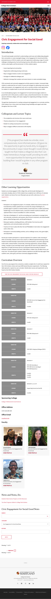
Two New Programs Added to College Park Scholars (14, 502)
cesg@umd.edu (5, 418)
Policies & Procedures (29, 592)
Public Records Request (41, 592)
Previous (10, 550)
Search (3, 513)
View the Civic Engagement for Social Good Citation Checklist (22, 274)
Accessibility (12, 592)
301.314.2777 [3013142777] (20, 580)
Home (3, 35)
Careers (25, 594)
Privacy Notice (19, 592)
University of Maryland (9, 1)
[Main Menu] (48, 5)
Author (4, 528)
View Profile (7, 453)
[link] (13, 440)
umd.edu (5, 592)
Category (4, 520)
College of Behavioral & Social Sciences (11, 401)
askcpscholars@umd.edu (29, 580)
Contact (25, 562)
